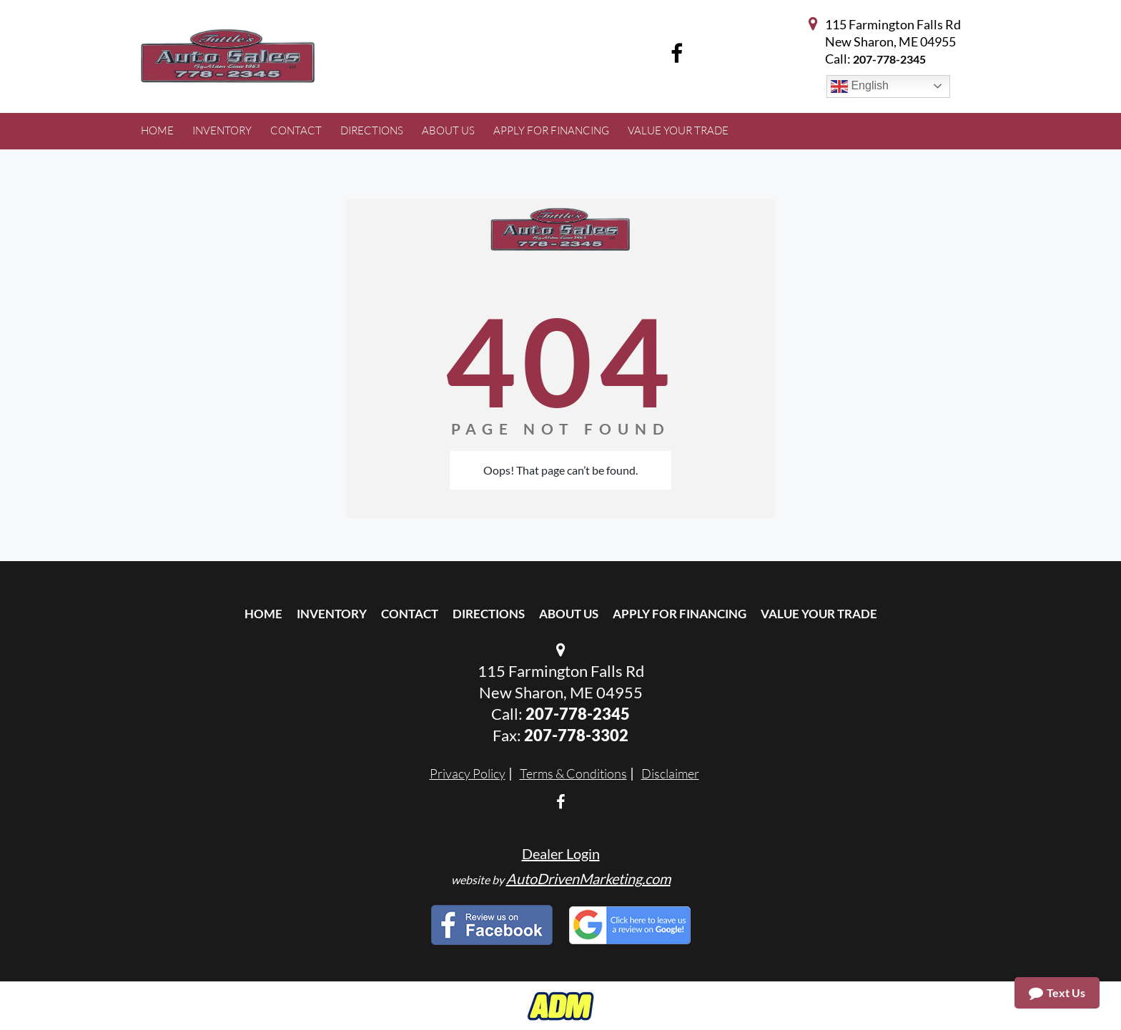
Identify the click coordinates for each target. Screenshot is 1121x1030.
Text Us (1057, 993)
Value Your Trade (819, 613)
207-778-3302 (576, 735)
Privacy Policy (467, 773)
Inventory (332, 613)
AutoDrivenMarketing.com (588, 878)
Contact (409, 613)
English (860, 86)
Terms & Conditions (573, 773)
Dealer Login (561, 853)
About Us (568, 613)
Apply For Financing (679, 613)
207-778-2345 (889, 59)
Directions (489, 613)
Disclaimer (670, 773)
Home (263, 613)
